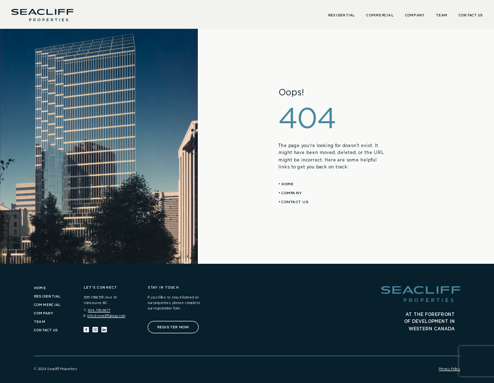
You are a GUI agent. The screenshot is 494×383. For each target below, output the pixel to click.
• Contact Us (293, 202)
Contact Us (471, 15)
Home (40, 288)
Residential (341, 15)
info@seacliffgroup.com (106, 316)
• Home (286, 184)
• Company (290, 193)
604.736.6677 (99, 310)
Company (415, 15)
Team (441, 15)
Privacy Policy (449, 369)
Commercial (380, 15)
